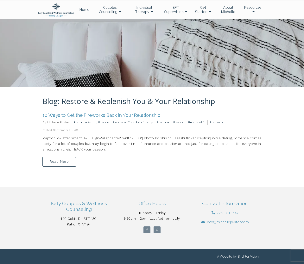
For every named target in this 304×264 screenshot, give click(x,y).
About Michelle (228, 9)
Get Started (201, 9)
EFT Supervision (174, 9)
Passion (178, 122)
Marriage (163, 122)
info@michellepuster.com (228, 222)
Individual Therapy (143, 9)
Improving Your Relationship (133, 122)
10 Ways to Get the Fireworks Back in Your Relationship (101, 115)
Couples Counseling (108, 9)
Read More (59, 161)
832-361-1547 (227, 213)
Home (84, 10)
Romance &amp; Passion (91, 122)
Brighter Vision (248, 256)
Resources (253, 7)
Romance (216, 122)
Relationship (197, 122)
